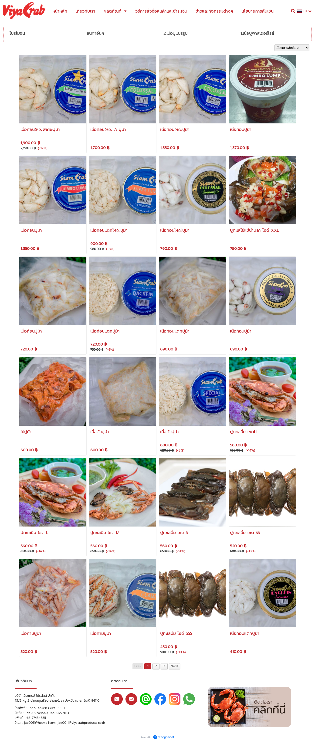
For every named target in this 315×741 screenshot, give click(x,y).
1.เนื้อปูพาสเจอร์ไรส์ (257, 33)
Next (174, 666)
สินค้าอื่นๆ (95, 33)
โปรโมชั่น (17, 33)
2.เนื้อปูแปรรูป (175, 33)
